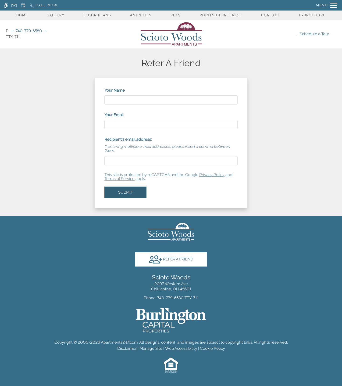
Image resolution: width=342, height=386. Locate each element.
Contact (270, 15)
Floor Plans (97, 15)
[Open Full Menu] (326, 5)
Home (22, 15)
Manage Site (150, 348)
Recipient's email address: (128, 139)
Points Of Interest (221, 15)
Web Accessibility (181, 348)
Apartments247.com (119, 342)
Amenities (141, 15)
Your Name (122, 90)
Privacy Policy (211, 174)
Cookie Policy (212, 348)
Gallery (55, 15)
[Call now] (43, 5)
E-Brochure (312, 15)
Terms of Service (119, 178)
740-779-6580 (29, 31)
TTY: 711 (171, 298)
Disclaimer (127, 348)
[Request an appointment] (23, 5)
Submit (125, 192)
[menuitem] (314, 34)
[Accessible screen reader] (6, 5)
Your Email (121, 114)
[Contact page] (14, 5)
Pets (176, 15)
